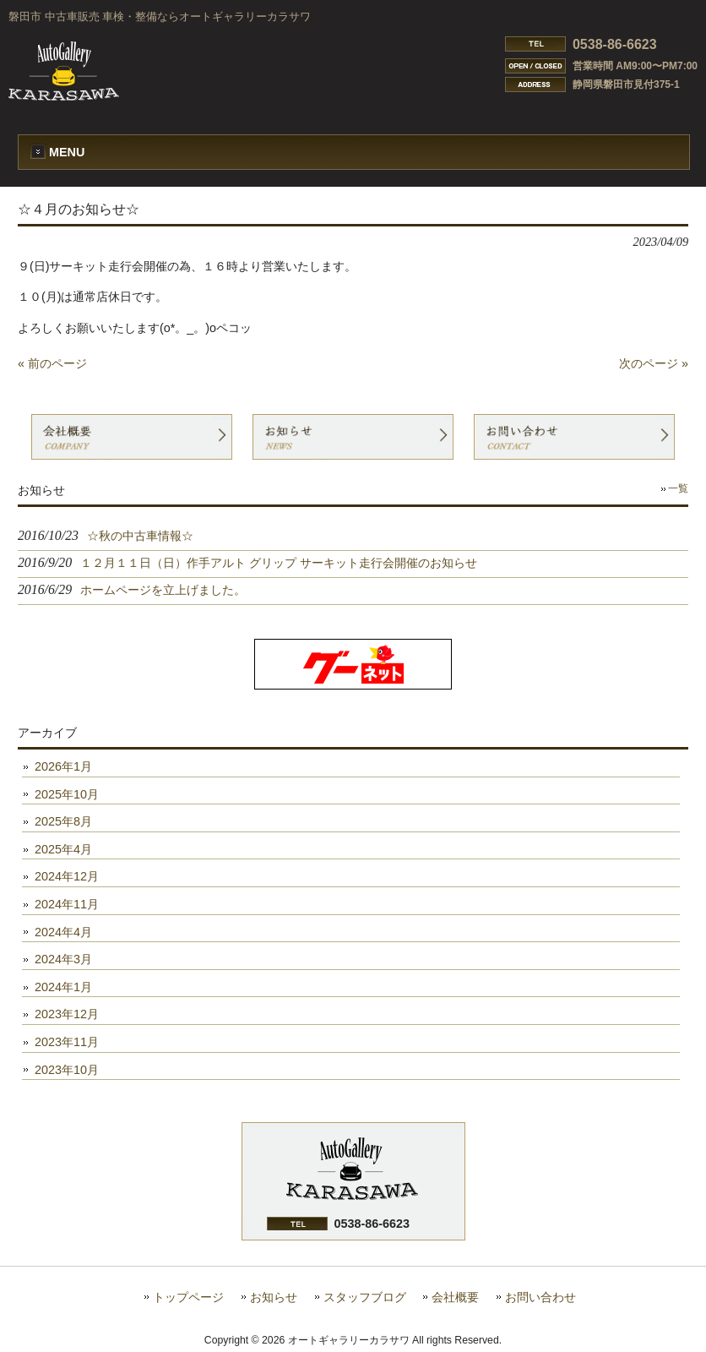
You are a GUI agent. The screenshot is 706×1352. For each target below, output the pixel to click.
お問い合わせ (540, 1297)
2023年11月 (67, 1042)
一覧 (678, 488)
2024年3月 (63, 959)
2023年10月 (67, 1070)
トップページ (188, 1297)
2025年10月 (67, 794)
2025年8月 (63, 821)
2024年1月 (63, 987)
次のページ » (653, 363)
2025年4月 (63, 849)
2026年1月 (63, 766)
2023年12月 (67, 1014)
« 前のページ (52, 363)
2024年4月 (63, 932)
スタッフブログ (364, 1297)
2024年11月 (67, 904)
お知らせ (273, 1297)
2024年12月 (67, 876)
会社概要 (455, 1297)
